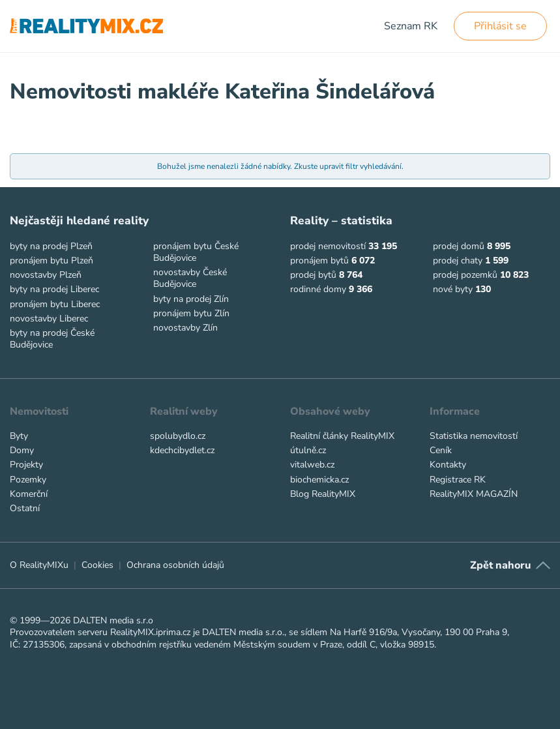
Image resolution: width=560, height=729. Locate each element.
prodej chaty (457, 260)
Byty (19, 436)
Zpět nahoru (500, 565)
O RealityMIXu (39, 565)
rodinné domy (318, 289)
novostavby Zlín (185, 327)
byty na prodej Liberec (54, 289)
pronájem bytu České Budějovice (196, 252)
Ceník (441, 450)
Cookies (97, 565)
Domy (22, 450)
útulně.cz (308, 450)
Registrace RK (458, 479)
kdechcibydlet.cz (182, 450)
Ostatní (25, 508)
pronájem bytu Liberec (55, 304)
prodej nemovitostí (328, 246)
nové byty (453, 289)
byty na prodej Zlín (191, 299)
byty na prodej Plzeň (51, 246)
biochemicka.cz (319, 479)
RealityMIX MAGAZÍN (474, 494)
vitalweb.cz (312, 464)
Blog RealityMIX (322, 494)
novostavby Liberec (49, 318)
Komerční (29, 494)
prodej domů (458, 246)
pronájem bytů (319, 260)
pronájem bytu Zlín (191, 313)
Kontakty (448, 464)
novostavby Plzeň (45, 275)
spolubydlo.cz (177, 436)
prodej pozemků (465, 275)
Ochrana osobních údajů (175, 565)
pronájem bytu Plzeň (51, 260)
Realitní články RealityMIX (342, 436)
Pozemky (28, 479)
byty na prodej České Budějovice (52, 339)
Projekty (26, 464)
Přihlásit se (500, 26)
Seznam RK (410, 26)
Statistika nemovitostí (474, 436)
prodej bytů (313, 275)
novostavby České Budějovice (190, 278)
